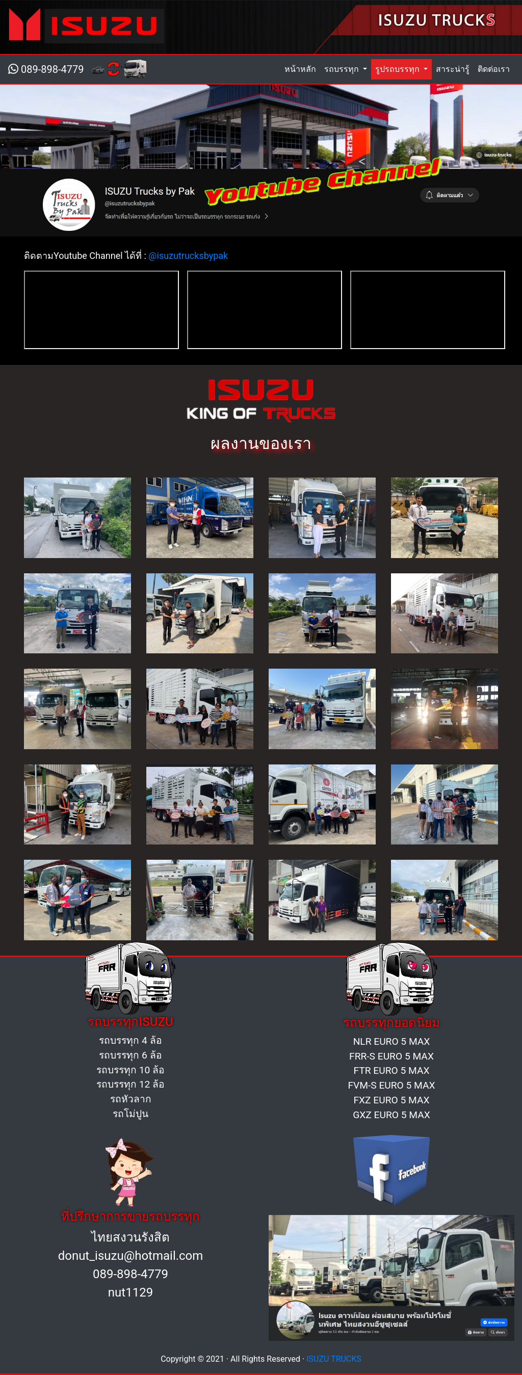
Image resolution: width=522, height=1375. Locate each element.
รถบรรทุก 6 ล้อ (130, 1055)
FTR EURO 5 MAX (392, 1070)
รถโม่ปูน (130, 1114)
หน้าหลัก (302, 68)
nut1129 (130, 1292)
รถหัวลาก (130, 1099)
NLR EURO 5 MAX (391, 1041)
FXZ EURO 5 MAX (391, 1100)
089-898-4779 (46, 69)
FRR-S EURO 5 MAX (391, 1056)
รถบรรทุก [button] (342, 69)
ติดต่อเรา (494, 69)
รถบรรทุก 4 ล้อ (130, 1040)
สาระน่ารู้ (452, 69)
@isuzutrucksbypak (188, 255)
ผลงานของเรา (261, 443)
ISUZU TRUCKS (333, 1359)
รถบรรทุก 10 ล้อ (130, 1070)
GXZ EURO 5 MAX (391, 1115)
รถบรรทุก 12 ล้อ (130, 1084)
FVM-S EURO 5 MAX (391, 1085)
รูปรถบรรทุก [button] (398, 69)
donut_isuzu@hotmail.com (130, 1256)
